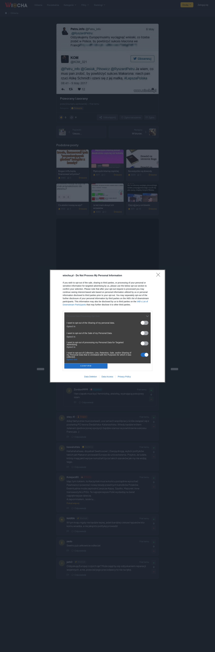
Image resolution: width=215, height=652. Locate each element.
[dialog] (107, 326)
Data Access (107, 376)
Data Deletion (90, 376)
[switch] (144, 323)
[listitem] (107, 316)
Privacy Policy (124, 376)
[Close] (159, 276)
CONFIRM (86, 366)
